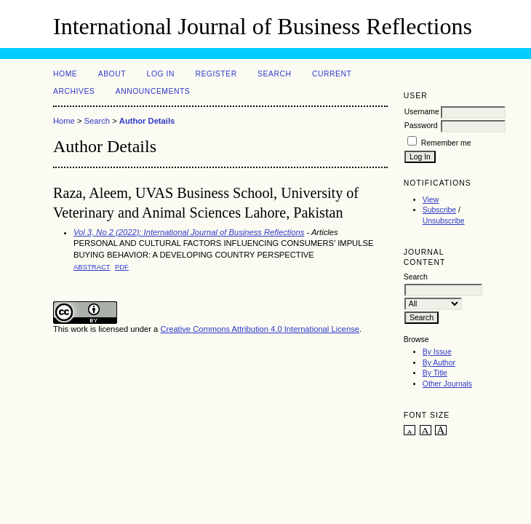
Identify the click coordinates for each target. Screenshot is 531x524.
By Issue (437, 352)
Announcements (153, 91)
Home (65, 74)
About (112, 74)
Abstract (92, 267)
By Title (435, 373)
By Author (439, 363)
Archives (74, 91)
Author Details (147, 120)
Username (421, 112)
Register (215, 74)
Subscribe (439, 210)
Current (331, 74)
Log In (161, 74)
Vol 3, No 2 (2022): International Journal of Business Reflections (188, 232)
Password (421, 126)
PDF (122, 267)
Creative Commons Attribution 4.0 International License (259, 329)
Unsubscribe (444, 221)
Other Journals (447, 384)
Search (274, 74)
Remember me (446, 143)
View (431, 200)
